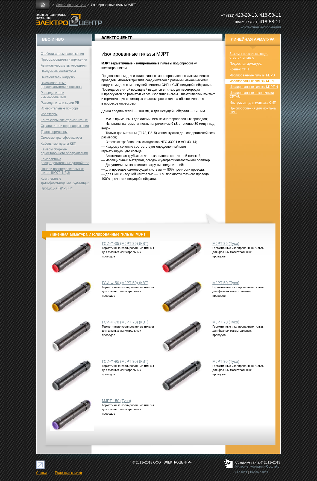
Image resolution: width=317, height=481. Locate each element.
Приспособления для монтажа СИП (253, 110)
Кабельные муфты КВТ (58, 144)
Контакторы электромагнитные (64, 120)
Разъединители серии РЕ (60, 103)
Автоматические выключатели (64, 65)
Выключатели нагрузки (58, 77)
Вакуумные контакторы (58, 71)
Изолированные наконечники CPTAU (252, 95)
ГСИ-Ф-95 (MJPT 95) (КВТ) (125, 361)
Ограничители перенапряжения (65, 126)
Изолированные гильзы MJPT (252, 81)
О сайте (241, 472)
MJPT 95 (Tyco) (225, 361)
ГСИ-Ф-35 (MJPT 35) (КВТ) (125, 243)
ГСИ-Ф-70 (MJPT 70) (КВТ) (125, 322)
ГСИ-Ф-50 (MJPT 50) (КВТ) (125, 283)
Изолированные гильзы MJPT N (254, 87)
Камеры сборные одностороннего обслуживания (64, 151)
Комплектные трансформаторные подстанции (65, 180)
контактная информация (261, 27)
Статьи (41, 473)
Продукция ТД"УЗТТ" (56, 188)
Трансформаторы (54, 132)
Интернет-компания (258, 466)
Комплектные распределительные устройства (65, 161)
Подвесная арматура (246, 64)
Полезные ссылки (68, 473)
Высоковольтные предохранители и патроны (61, 85)
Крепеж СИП (239, 69)
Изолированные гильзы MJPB (252, 75)
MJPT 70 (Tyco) (225, 322)
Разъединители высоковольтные (53, 95)
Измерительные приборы (60, 108)
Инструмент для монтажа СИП (253, 103)
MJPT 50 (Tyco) (225, 283)
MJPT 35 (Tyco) (225, 243)
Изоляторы (49, 114)
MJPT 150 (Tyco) (116, 401)
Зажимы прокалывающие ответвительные (249, 56)
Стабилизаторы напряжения (62, 54)
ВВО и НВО (53, 39)
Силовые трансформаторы (61, 137)
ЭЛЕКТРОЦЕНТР (117, 37)
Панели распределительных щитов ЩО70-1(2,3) (62, 171)
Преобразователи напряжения (64, 59)
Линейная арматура (71, 5)
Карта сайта (259, 472)
